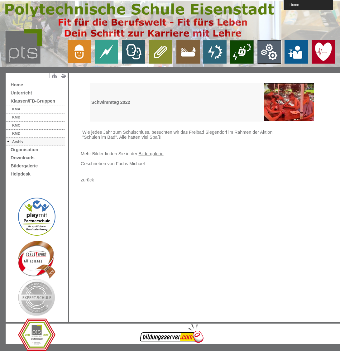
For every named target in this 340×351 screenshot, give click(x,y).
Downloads (23, 157)
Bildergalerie (24, 165)
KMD (16, 133)
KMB (16, 117)
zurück (87, 179)
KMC (16, 125)
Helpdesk (21, 173)
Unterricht (21, 92)
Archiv (17, 141)
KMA (16, 109)
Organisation (24, 149)
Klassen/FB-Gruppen (33, 101)
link (81, 52)
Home (294, 4)
